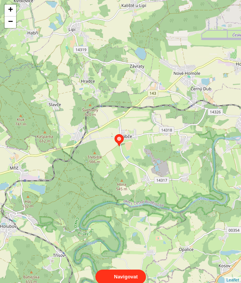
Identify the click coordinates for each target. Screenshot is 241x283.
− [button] (10, 22)
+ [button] (10, 10)
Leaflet (232, 273)
